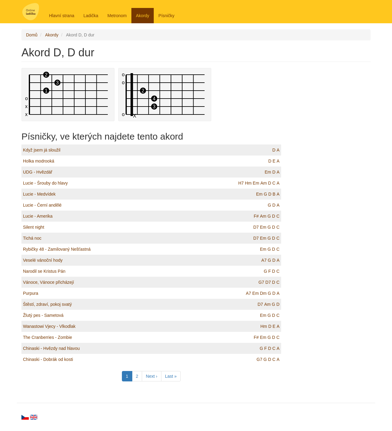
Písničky (166, 15)
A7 (263, 260)
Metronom (117, 15)
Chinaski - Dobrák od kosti (48, 359)
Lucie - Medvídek (39, 194)
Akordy (142, 15)
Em (268, 172)
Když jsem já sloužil (41, 150)
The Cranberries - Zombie (47, 337)
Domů (31, 34)
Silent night (33, 227)
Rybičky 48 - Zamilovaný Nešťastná (57, 249)
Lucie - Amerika (37, 216)
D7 (256, 227)
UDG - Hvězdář (37, 172)
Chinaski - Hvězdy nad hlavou (51, 348)
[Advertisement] (330, 160)
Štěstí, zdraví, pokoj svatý (47, 304)
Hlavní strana (61, 15)
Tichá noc (32, 238)
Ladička (90, 15)
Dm (263, 293)
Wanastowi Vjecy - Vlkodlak (49, 326)
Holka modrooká (38, 161)
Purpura (30, 293)
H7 (241, 183)
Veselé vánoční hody (42, 260)
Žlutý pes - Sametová (43, 315)
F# (256, 216)
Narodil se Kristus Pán (44, 271)
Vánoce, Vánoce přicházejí (48, 282)
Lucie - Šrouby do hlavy (45, 183)
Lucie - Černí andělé (42, 205)
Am (263, 183)
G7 (261, 282)
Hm (248, 183)
